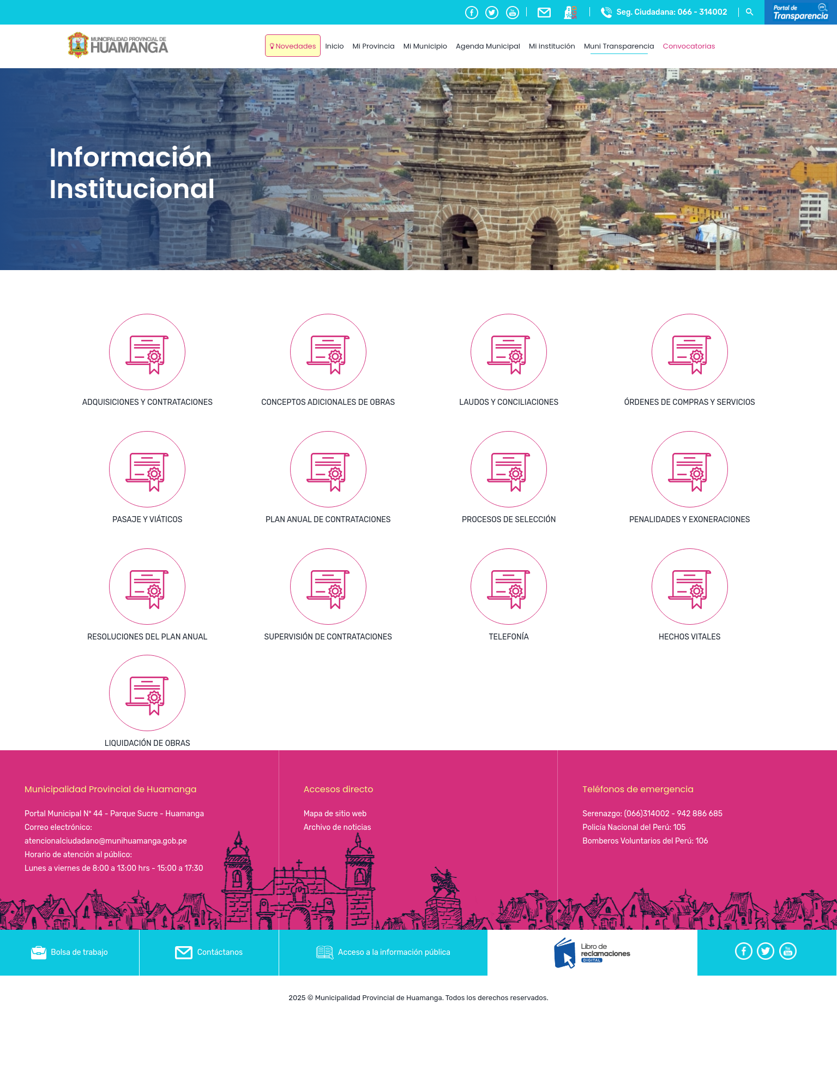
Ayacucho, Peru (745, 38)
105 (679, 827)
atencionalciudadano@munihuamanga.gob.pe (106, 841)
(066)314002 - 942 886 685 (673, 813)
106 (701, 841)
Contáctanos (209, 952)
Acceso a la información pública (383, 952)
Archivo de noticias (337, 827)
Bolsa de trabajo (69, 952)
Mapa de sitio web (335, 813)
